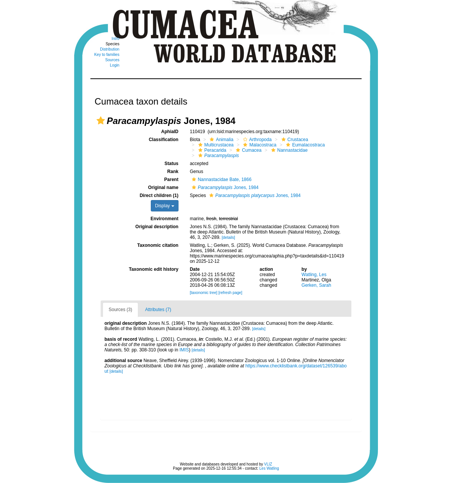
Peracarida (211, 150)
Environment (164, 218)
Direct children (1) (159, 195)
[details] (228, 237)
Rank (172, 171)
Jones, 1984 (224, 187)
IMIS (184, 350)
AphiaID (169, 131)
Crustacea (294, 139)
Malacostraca (258, 145)
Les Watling (269, 468)
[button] (101, 120)
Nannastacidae (288, 150)
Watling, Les (314, 274)
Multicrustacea (215, 145)
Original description (156, 226)
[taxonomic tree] (203, 293)
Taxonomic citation (157, 245)
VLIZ (268, 464)
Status (171, 163)
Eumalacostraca (304, 145)
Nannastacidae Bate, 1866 (220, 179)
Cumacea (247, 150)
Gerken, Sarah (316, 285)
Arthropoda (256, 139)
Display (164, 205)
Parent (171, 179)
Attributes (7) (158, 309)
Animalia (220, 139)
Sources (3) (120, 309)
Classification (164, 139)
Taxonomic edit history (153, 269)
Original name (163, 187)
